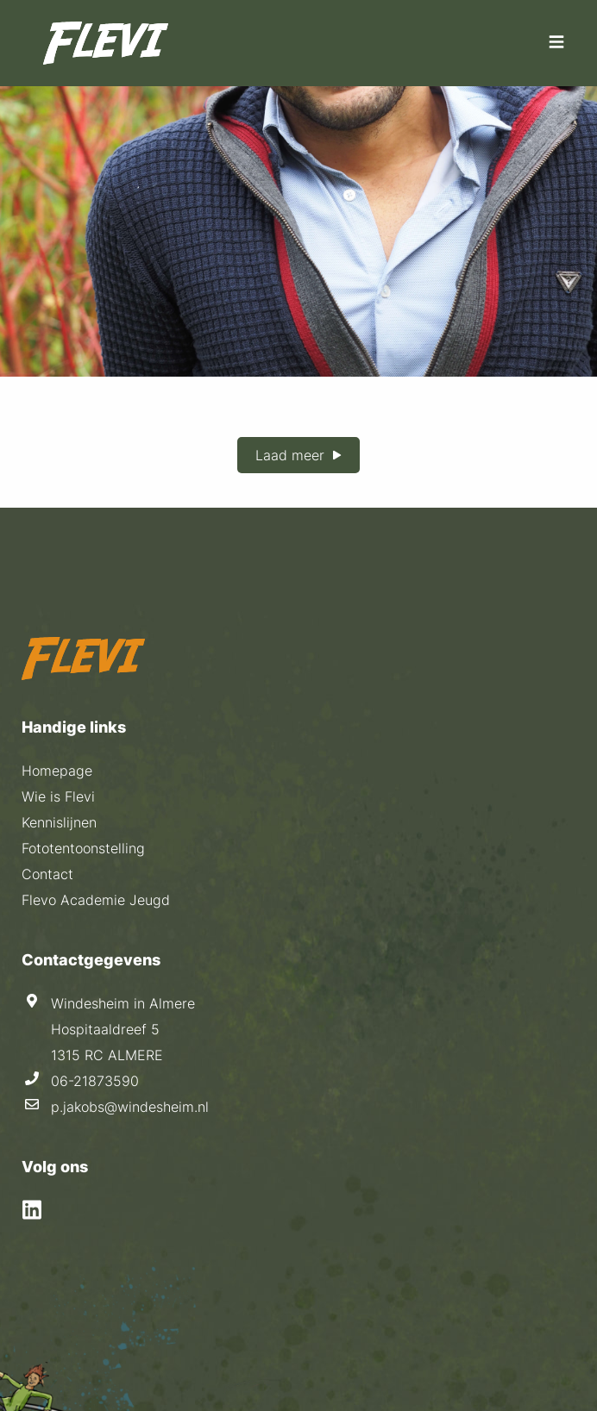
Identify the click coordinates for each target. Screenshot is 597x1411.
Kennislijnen (59, 822)
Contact (47, 874)
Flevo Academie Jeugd (96, 899)
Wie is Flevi (58, 796)
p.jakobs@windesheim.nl (130, 1106)
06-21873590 (95, 1080)
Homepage (57, 770)
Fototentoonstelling (83, 848)
